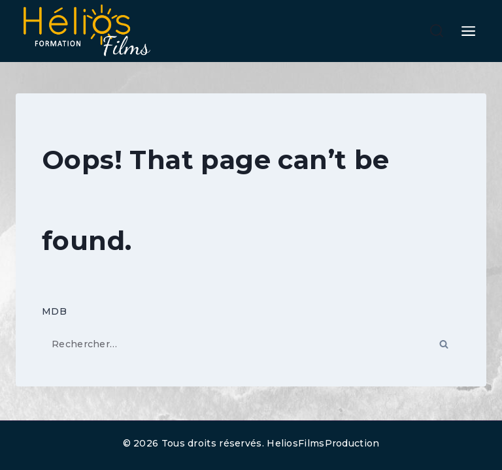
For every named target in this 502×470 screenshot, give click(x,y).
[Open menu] (468, 30)
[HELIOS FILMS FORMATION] (85, 31)
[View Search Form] (436, 31)
